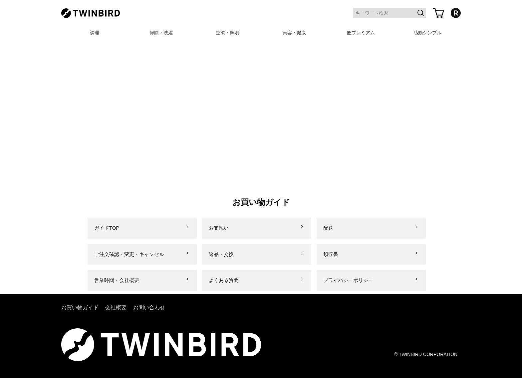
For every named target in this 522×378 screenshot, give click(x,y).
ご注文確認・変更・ (129, 254)
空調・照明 (227, 32)
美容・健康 (294, 32)
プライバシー (348, 280)
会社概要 (116, 307)
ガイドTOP (107, 228)
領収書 (330, 254)
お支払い (219, 228)
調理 (94, 32)
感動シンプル (427, 32)
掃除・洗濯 (161, 32)
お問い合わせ (149, 307)
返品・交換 (221, 254)
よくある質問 (224, 280)
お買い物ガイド (80, 307)
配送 (328, 228)
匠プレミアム (361, 32)
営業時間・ (116, 280)
